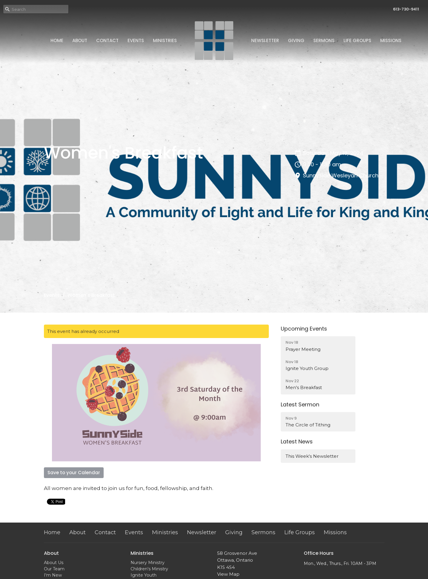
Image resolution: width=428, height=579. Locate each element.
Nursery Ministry (148, 562)
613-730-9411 (406, 9)
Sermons (324, 40)
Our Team (54, 569)
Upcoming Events (304, 328)
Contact (107, 40)
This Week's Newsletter (312, 456)
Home (56, 40)
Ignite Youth (144, 575)
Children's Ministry (149, 569)
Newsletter (265, 40)
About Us (53, 562)
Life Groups (357, 40)
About (79, 40)
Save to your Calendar (73, 472)
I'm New (53, 575)
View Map (228, 574)
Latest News (297, 441)
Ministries (165, 40)
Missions (390, 40)
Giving (296, 40)
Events (136, 40)
